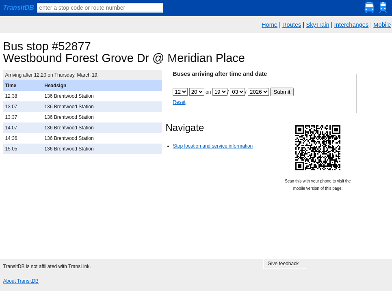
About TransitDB (21, 281)
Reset (179, 102)
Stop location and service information (213, 146)
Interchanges (351, 24)
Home (269, 24)
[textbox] (100, 8)
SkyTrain (317, 24)
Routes (291, 24)
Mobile (382, 24)
